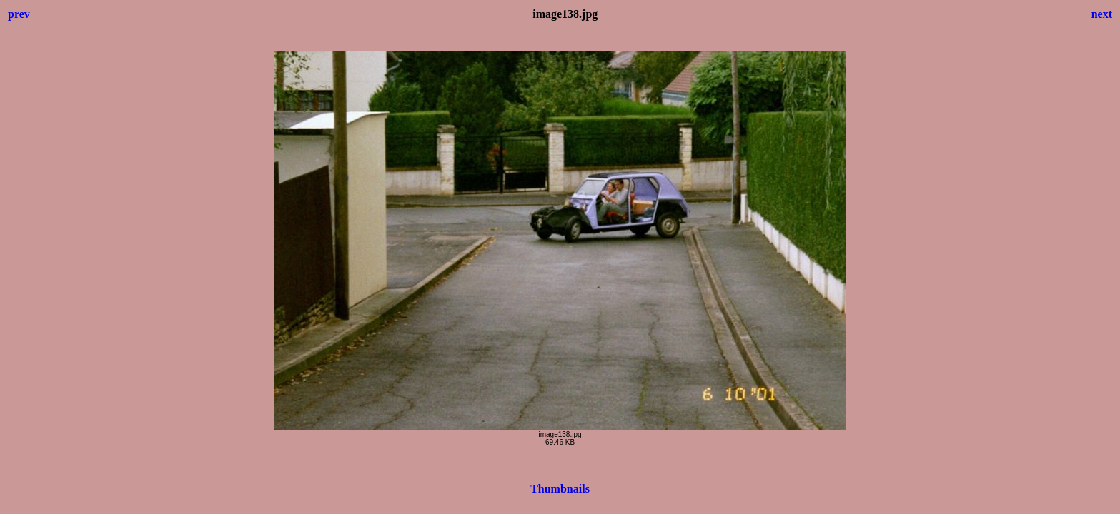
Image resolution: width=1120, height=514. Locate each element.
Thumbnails (560, 489)
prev (19, 14)
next (1101, 14)
